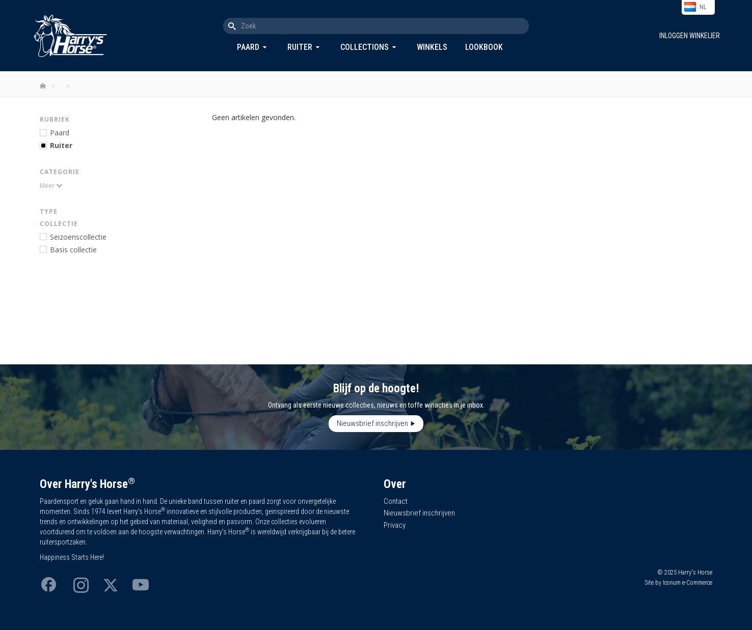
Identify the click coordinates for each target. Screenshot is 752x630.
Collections (364, 47)
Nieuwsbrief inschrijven (372, 423)
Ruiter (299, 47)
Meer (47, 185)
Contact (396, 501)
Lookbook (484, 47)
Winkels (432, 47)
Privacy (395, 525)
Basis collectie (73, 249)
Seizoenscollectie (78, 237)
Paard (248, 47)
